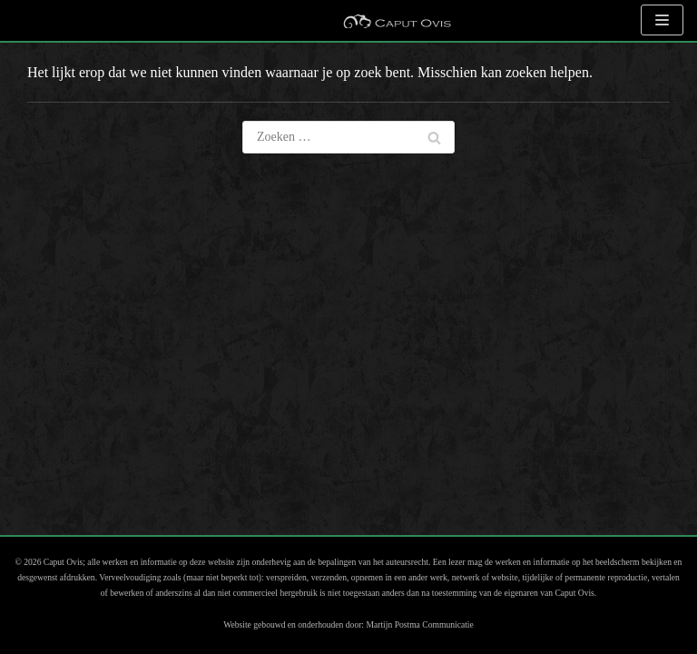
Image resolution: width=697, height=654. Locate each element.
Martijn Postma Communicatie (419, 624)
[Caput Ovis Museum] (396, 20)
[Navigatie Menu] (662, 20)
